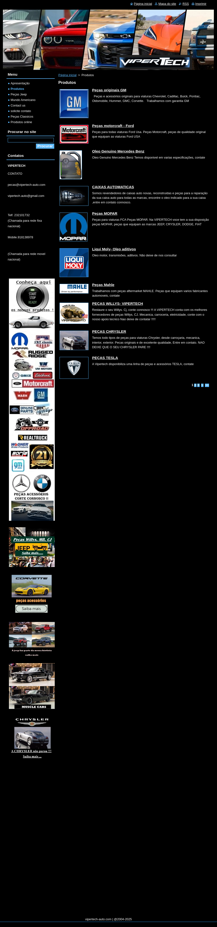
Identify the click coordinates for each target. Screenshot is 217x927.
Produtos (17, 89)
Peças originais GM (109, 90)
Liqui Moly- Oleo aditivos (114, 249)
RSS (186, 4)
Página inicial (67, 75)
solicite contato (21, 111)
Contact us (18, 105)
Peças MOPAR (104, 213)
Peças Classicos (22, 116)
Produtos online (21, 122)
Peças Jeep (19, 94)
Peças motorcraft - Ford (113, 126)
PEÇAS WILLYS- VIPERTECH (117, 303)
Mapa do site (167, 4)
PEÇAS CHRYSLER (109, 331)
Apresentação (20, 83)
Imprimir (200, 4)
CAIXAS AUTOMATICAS (113, 187)
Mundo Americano (23, 100)
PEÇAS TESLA (105, 358)
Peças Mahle (103, 285)
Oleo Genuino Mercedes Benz (118, 151)
